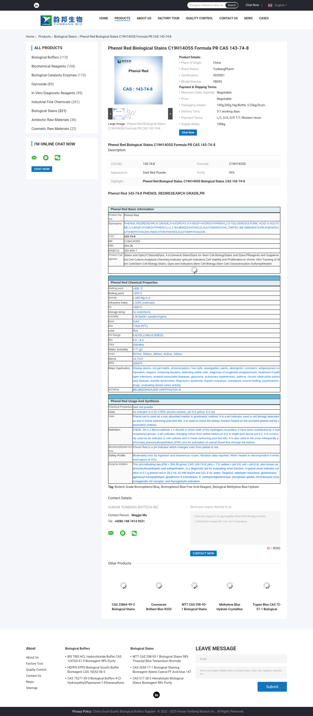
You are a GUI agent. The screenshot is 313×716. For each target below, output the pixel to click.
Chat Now (252, 5)
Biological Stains (65, 36)
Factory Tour (169, 18)
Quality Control (199, 18)
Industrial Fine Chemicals (51, 102)
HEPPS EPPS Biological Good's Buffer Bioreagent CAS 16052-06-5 (93, 670)
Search (232, 5)
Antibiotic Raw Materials (50, 120)
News (248, 18)
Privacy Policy (81, 711)
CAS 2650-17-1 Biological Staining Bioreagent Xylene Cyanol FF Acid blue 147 (162, 670)
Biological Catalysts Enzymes (54, 75)
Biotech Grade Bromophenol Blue (137, 487)
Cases (264, 18)
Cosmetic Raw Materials (50, 129)
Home (103, 18)
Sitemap (31, 688)
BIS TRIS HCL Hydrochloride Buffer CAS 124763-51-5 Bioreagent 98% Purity (94, 659)
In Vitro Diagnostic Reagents (53, 93)
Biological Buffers (45, 57)
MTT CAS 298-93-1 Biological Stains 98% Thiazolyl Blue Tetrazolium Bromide (194, 607)
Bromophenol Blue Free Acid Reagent (186, 487)
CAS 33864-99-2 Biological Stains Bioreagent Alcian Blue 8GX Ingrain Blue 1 (123, 607)
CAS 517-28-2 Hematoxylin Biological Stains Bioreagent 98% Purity (158, 680)
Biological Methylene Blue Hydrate (236, 487)
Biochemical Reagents (49, 66)
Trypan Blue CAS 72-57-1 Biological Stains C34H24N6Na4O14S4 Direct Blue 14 (267, 607)
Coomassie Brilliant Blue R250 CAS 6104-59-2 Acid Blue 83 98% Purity (158, 607)
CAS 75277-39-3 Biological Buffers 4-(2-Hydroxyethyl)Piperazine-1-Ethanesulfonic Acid (95, 681)
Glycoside (39, 84)
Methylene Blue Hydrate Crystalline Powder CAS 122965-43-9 (229, 607)
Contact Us (228, 18)
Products (122, 18)
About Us (144, 18)
